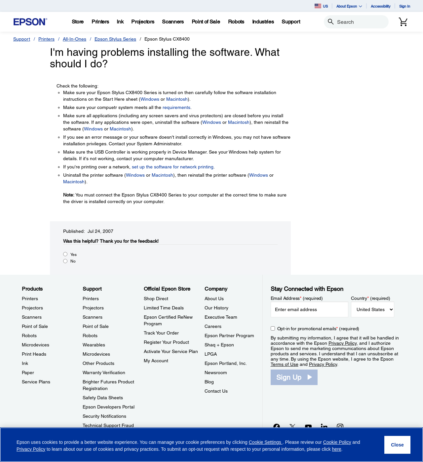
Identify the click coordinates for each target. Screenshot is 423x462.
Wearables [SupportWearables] (94, 344)
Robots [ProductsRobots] (29, 335)
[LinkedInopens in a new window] (324, 427)
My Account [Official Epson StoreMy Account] (156, 360)
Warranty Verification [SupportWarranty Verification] (104, 372)
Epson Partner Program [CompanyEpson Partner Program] (229, 335)
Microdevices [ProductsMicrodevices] (35, 344)
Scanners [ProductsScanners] (32, 317)
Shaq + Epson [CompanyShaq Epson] (219, 344)
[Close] (397, 445)
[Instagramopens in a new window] (340, 427)
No (73, 261)
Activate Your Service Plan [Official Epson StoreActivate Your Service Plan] (171, 351)
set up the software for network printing (172, 166)
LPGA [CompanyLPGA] (211, 354)
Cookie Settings (266, 442)
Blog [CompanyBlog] (209, 381)
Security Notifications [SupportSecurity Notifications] (104, 416)
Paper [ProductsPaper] (28, 372)
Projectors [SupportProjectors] (93, 307)
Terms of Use (284, 364)
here (336, 449)
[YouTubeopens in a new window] (308, 427)
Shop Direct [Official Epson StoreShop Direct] (156, 298)
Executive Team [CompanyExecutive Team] (221, 317)
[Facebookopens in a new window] (277, 427)
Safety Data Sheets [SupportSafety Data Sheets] (103, 397)
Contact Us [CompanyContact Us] (216, 391)
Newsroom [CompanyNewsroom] (216, 372)
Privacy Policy (342, 343)
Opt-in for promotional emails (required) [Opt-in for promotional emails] (318, 328)
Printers (46, 39)
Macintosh (177, 99)
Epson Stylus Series (115, 39)
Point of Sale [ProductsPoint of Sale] (35, 326)
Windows (149, 99)
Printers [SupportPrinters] (91, 298)
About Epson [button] (349, 6)
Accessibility (381, 6)
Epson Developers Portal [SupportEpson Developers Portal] (109, 406)
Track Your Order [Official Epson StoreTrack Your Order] (161, 333)
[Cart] (403, 21)
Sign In (404, 6)
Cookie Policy (337, 442)
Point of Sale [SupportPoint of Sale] (96, 326)
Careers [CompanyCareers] (213, 326)
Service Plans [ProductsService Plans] (36, 381)
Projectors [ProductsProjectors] (32, 307)
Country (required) (370, 298)
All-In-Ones (74, 39)
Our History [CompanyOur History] (216, 307)
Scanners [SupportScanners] (92, 317)
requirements (176, 107)
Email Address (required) (297, 298)
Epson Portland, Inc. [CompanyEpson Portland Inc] (226, 363)
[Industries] (263, 22)
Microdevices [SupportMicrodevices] (96, 354)
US (321, 6)
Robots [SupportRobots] (90, 335)
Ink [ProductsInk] (25, 363)
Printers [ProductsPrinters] (30, 298)
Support (21, 39)
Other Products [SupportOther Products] (98, 363)
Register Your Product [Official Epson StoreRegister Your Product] (166, 342)
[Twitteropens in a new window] (292, 427)
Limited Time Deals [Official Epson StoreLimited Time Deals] (164, 307)
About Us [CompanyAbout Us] (214, 298)
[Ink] (120, 22)
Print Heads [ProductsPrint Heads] (34, 354)
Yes (73, 254)
